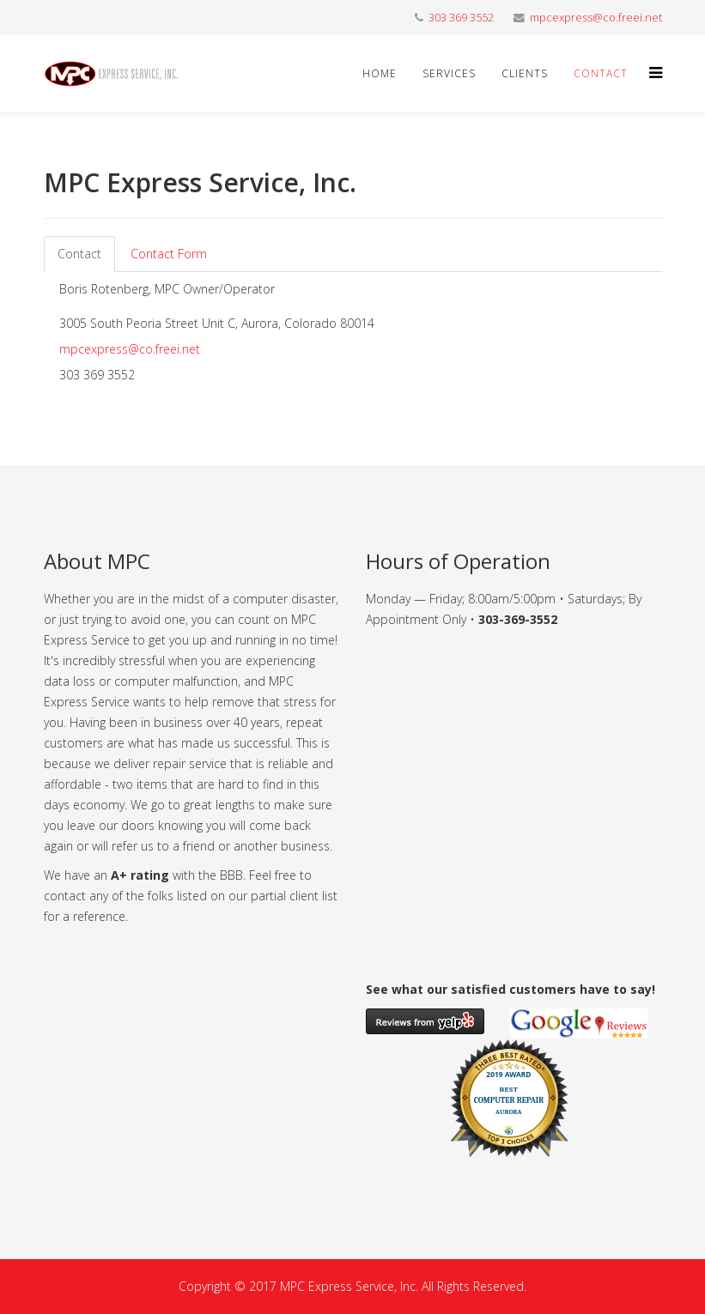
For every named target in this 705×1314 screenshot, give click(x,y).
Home (379, 73)
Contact (601, 73)
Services (449, 73)
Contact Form (169, 253)
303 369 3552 (461, 17)
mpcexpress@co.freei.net (596, 17)
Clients (524, 73)
